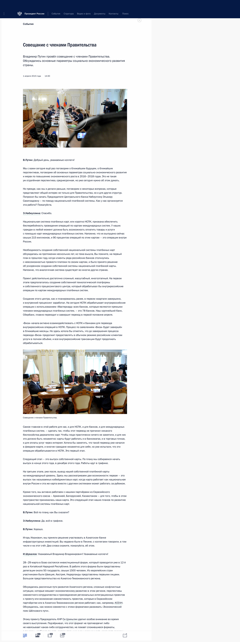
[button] (5, 4)
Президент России (34, 4)
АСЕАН (118, 603)
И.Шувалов (30, 554)
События (28, 24)
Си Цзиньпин (70, 619)
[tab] (25, 635)
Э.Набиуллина (31, 213)
